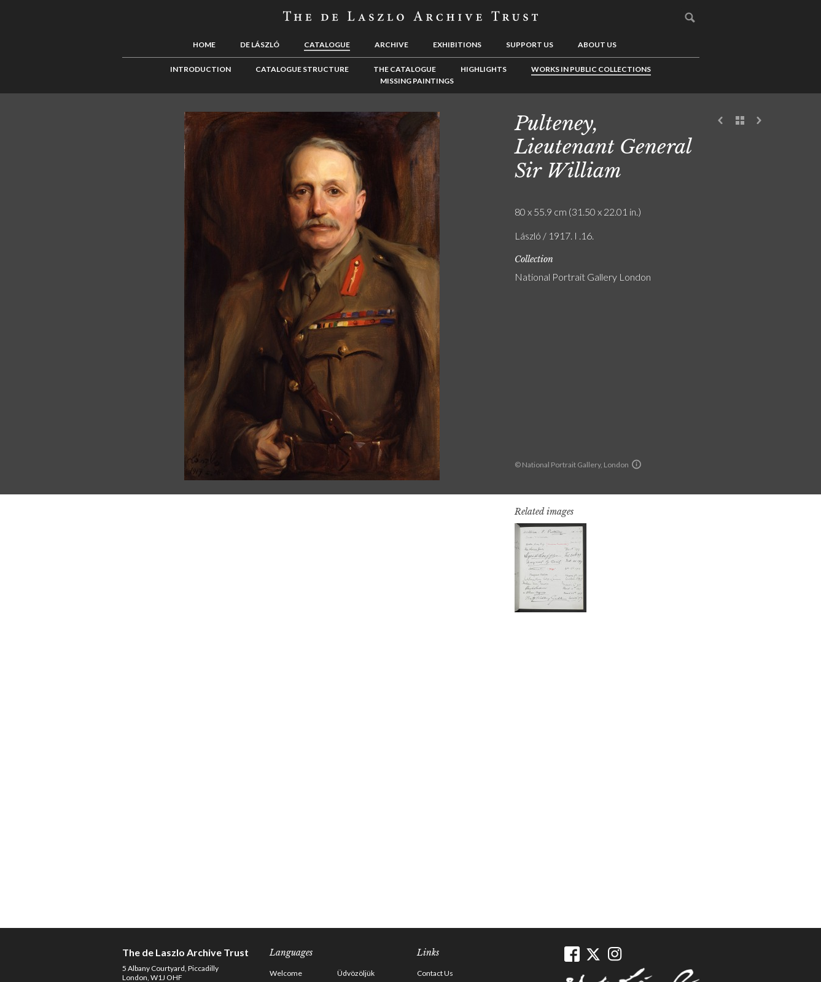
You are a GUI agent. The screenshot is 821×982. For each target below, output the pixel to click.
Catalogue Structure (302, 69)
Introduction (200, 69)
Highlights (484, 69)
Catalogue (327, 44)
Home (204, 44)
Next (759, 121)
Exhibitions (457, 44)
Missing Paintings (417, 80)
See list (740, 121)
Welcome (286, 973)
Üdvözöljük (356, 973)
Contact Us (435, 973)
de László (259, 44)
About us (597, 44)
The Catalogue (404, 69)
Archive (391, 44)
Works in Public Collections (591, 69)
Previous (721, 121)
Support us (529, 44)
